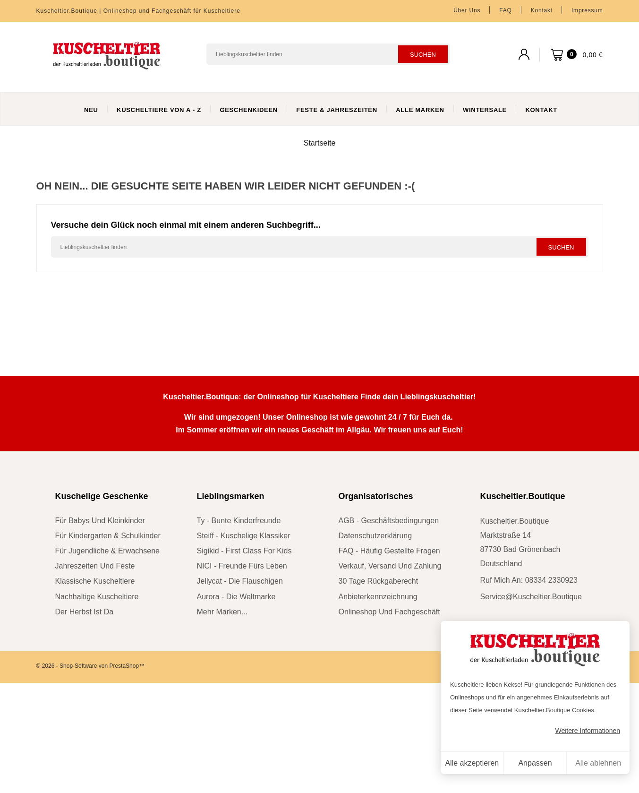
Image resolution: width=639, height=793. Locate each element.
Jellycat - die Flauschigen (240, 581)
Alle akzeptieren (472, 763)
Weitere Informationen (587, 730)
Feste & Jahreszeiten (336, 109)
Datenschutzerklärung (375, 536)
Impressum (587, 10)
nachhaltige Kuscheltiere (97, 597)
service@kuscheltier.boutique (531, 597)
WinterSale (485, 109)
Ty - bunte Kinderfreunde (239, 521)
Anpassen (535, 763)
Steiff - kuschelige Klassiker (243, 536)
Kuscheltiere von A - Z (159, 109)
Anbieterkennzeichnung (378, 597)
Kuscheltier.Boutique (522, 496)
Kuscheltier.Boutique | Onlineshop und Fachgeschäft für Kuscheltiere (138, 11)
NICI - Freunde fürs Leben (242, 566)
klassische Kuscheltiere (95, 581)
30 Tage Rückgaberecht (378, 581)
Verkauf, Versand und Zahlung (390, 566)
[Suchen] (328, 54)
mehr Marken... (222, 612)
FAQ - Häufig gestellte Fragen (389, 551)
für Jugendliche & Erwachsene (107, 551)
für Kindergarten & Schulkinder (108, 536)
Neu (91, 109)
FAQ (505, 10)
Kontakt (542, 10)
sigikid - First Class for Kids (244, 551)
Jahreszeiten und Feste (95, 566)
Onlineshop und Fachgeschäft (389, 612)
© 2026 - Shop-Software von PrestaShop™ (90, 666)
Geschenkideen (249, 109)
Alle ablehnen (598, 763)
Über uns (466, 10)
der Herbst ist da (84, 612)
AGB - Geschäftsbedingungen (389, 521)
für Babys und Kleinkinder (100, 521)
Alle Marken (420, 109)
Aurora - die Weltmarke (236, 597)
